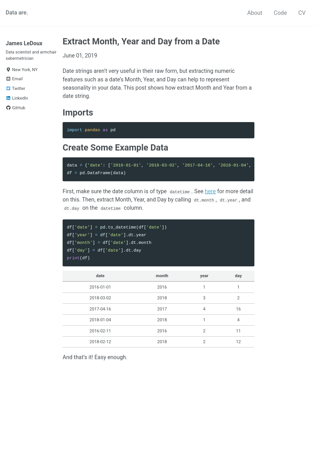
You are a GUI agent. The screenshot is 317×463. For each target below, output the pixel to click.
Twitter (15, 90)
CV (302, 12)
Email (14, 80)
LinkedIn (17, 99)
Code (280, 12)
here (214, 194)
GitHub (15, 109)
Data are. (17, 12)
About (254, 12)
